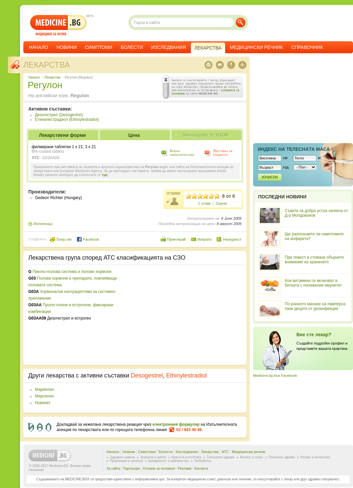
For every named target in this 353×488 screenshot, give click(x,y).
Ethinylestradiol (186, 375)
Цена (134, 135)
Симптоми (98, 47)
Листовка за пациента (222, 152)
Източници (43, 224)
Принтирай (176, 239)
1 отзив (204, 203)
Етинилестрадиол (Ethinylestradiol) (67, 119)
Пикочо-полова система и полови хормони (72, 271)
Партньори (131, 468)
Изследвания (168, 47)
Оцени (221, 203)
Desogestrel (147, 375)
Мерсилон (44, 396)
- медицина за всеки (58, 25)
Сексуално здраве (220, 457)
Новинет (43, 402)
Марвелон (44, 389)
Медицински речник (256, 47)
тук (104, 175)
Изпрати (204, 239)
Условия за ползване (159, 468)
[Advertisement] (187, 315)
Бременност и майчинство (168, 461)
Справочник (307, 47)
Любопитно (202, 461)
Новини (66, 47)
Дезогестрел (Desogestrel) (59, 115)
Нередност (232, 239)
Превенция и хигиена (126, 461)
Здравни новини (122, 457)
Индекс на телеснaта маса (294, 149)
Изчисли (270, 177)
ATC (225, 452)
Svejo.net (61, 239)
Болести (132, 47)
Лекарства (46, 64)
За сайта (113, 468)
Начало (38, 47)
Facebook (88, 239)
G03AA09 (50, 157)
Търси (240, 22)
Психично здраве (281, 457)
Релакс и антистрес (315, 457)
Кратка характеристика (182, 152)
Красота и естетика (186, 457)
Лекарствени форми (62, 135)
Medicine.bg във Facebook (275, 375)
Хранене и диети (153, 457)
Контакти (201, 468)
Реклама (184, 468)
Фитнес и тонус (251, 457)
